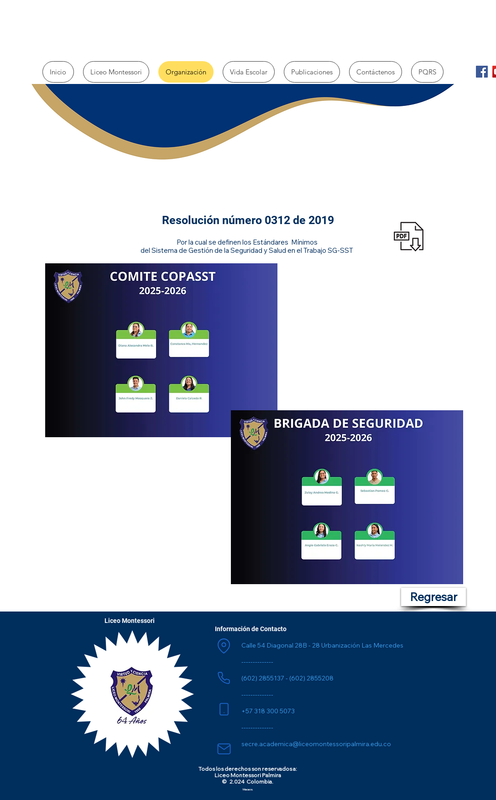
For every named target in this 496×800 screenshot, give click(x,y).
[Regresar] (433, 597)
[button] (116, 72)
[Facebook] (482, 72)
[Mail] (224, 749)
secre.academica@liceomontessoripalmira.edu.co (316, 744)
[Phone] (224, 678)
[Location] (224, 646)
